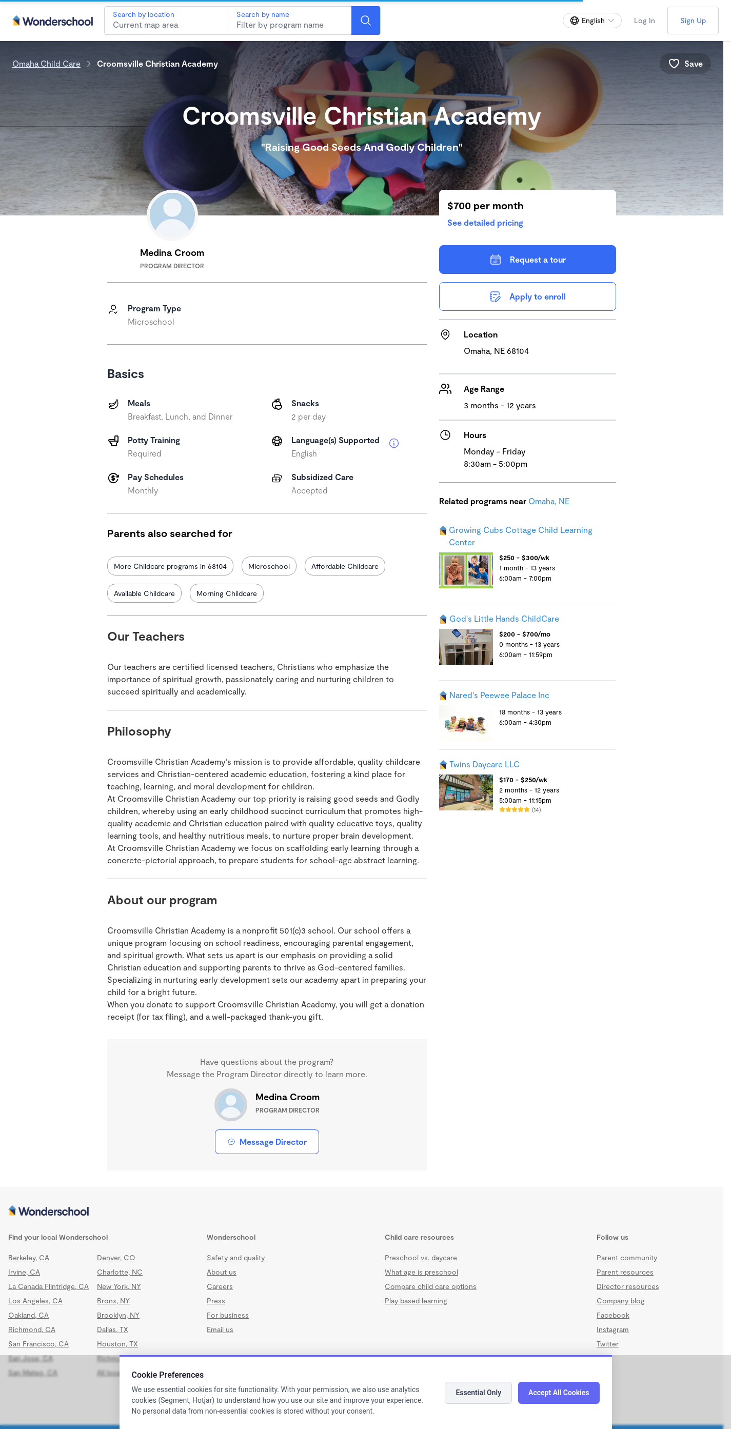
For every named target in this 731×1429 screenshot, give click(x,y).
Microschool (269, 566)
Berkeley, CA (28, 1257)
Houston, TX (117, 1343)
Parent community (627, 1257)
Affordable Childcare (345, 566)
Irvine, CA (24, 1271)
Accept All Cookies (558, 1392)
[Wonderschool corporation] (361, 1211)
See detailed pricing (485, 222)
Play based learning (416, 1300)
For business (228, 1315)
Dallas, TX (112, 1329)
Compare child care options (431, 1286)
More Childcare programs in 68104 (170, 566)
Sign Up (693, 20)
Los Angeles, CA (35, 1300)
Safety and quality (236, 1257)
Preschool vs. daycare (421, 1257)
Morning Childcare (226, 593)
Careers (220, 1286)
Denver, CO (116, 1257)
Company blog (621, 1300)
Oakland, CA (28, 1315)
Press (216, 1300)
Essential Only (478, 1392)
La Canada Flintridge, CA (48, 1286)
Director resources (628, 1286)
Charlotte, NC (120, 1271)
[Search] (365, 20)
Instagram (613, 1329)
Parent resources (625, 1271)
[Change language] (592, 20)
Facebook (613, 1315)
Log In (644, 20)
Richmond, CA (31, 1329)
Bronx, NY (113, 1300)
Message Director (267, 1141)
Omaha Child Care (46, 63)
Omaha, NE (548, 501)
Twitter (608, 1343)
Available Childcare (144, 593)
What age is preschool (421, 1271)
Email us (220, 1329)
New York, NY (119, 1286)
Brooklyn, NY (118, 1315)
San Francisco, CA (38, 1343)
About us (221, 1271)
